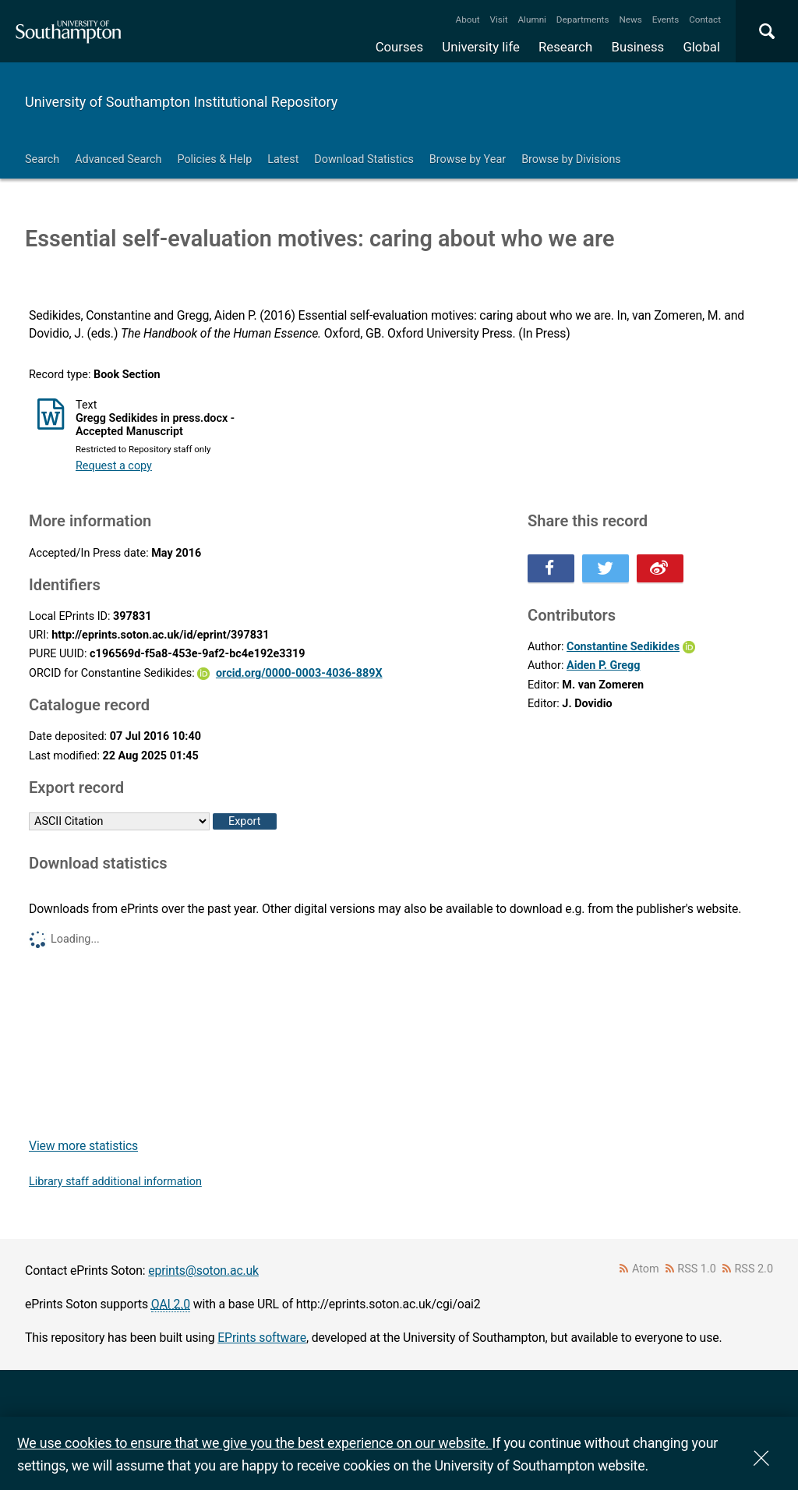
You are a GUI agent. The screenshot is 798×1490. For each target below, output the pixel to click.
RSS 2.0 (754, 1269)
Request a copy (114, 465)
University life (481, 47)
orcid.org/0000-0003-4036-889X (299, 673)
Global (701, 47)
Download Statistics (364, 159)
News (630, 19)
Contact (705, 19)
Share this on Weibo (660, 568)
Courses (399, 47)
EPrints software (261, 1337)
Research (565, 47)
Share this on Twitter (605, 568)
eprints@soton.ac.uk (203, 1270)
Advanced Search (118, 159)
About (468, 19)
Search (42, 159)
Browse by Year (467, 159)
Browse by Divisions (571, 159)
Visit (499, 19)
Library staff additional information (115, 1181)
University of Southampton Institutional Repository (181, 102)
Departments (582, 19)
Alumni (531, 19)
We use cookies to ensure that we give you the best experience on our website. (254, 1443)
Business (638, 47)
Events (666, 19)
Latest (282, 159)
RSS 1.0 (696, 1269)
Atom (645, 1269)
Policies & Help (214, 159)
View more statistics (83, 1145)
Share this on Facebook (551, 568)
